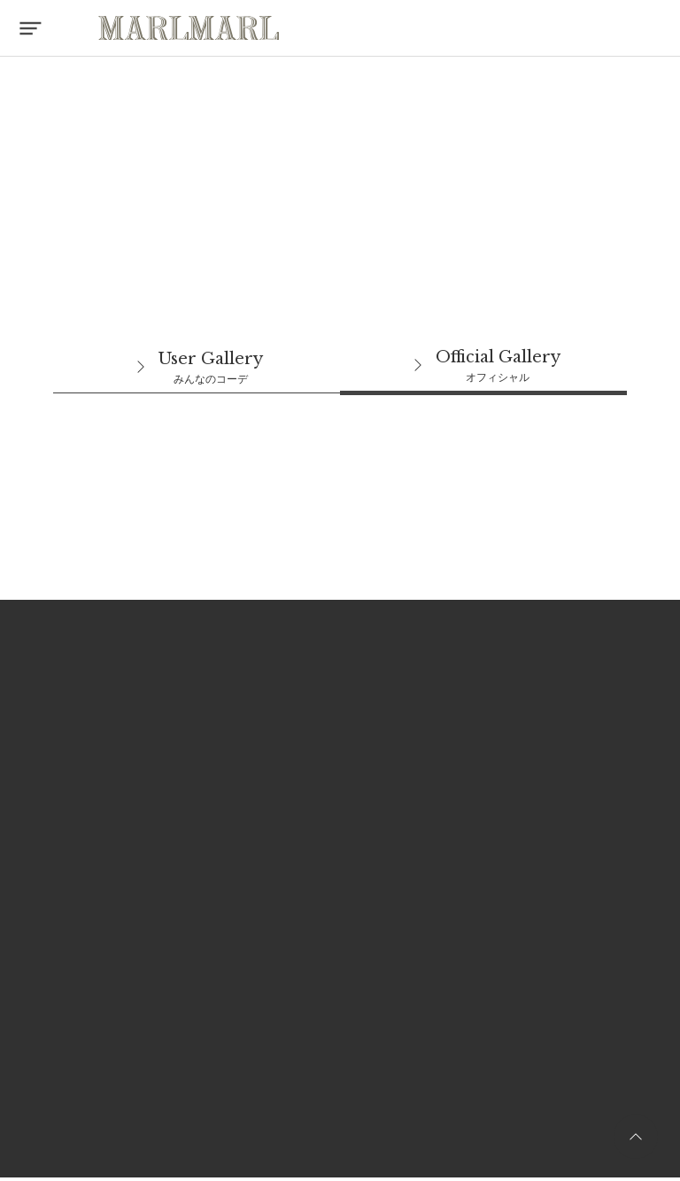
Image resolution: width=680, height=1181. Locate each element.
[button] (28, 28)
